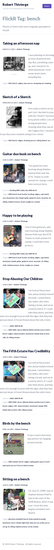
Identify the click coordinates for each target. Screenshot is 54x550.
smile (4, 265)
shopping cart (39, 83)
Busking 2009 (15, 190)
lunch (47, 462)
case (4, 198)
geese (37, 462)
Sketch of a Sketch (17, 97)
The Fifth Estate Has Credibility (26, 351)
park (8, 465)
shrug (5, 527)
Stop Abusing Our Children (23, 279)
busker (24, 194)
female (21, 198)
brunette (42, 519)
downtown (11, 198)
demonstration (19, 334)
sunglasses (29, 202)
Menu (47, 6)
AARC (14, 330)
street (22, 202)
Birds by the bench (16, 423)
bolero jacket (34, 519)
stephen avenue (14, 202)
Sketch (44, 140)
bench (14, 83)
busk (19, 194)
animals (15, 462)
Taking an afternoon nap (21, 43)
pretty (42, 523)
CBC (15, 406)
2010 (10, 140)
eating (32, 462)
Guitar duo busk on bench (22, 154)
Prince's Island (22, 465)
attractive (12, 519)
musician (44, 198)
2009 (10, 194)
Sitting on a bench (16, 479)
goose (42, 462)
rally (4, 337)
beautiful (19, 519)
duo (16, 198)
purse (47, 523)
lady (41, 334)
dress (13, 523)
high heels (25, 523)
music (38, 198)
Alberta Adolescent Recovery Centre (36, 330)
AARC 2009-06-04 (16, 326)
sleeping (48, 83)
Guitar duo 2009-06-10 (28, 190)
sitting (39, 140)
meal (4, 465)
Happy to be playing (18, 215)
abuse (19, 330)
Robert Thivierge (15, 4)
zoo (49, 140)
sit (50, 198)
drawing (27, 140)
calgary (20, 83)
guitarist (33, 198)
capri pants (45, 194)
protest (46, 334)
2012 (10, 83)
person (30, 83)
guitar (26, 198)
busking (31, 194)
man (25, 83)
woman (37, 202)
